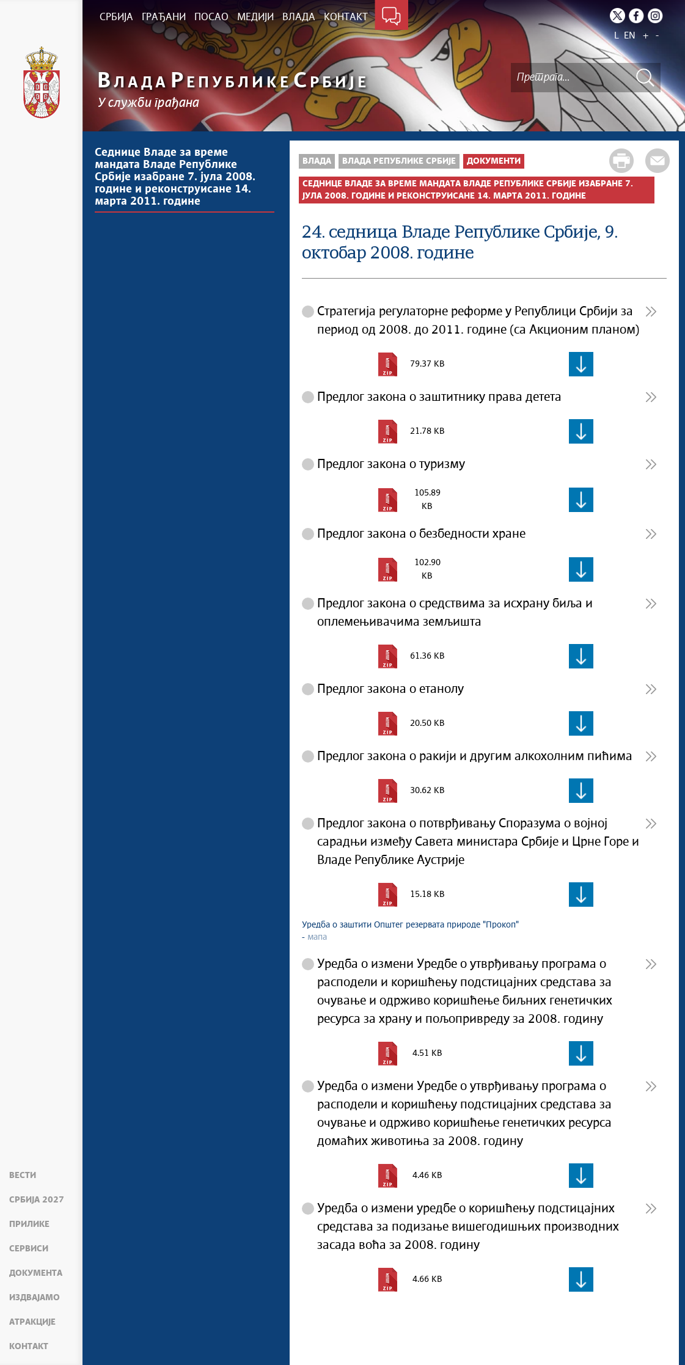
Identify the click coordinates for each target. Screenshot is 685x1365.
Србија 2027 (36, 1200)
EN (630, 35)
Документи (494, 161)
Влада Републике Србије (399, 161)
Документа (35, 1273)
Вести (22, 1175)
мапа (317, 937)
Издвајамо (34, 1298)
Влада (316, 161)
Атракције (32, 1322)
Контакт (28, 1346)
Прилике (29, 1224)
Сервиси (28, 1249)
